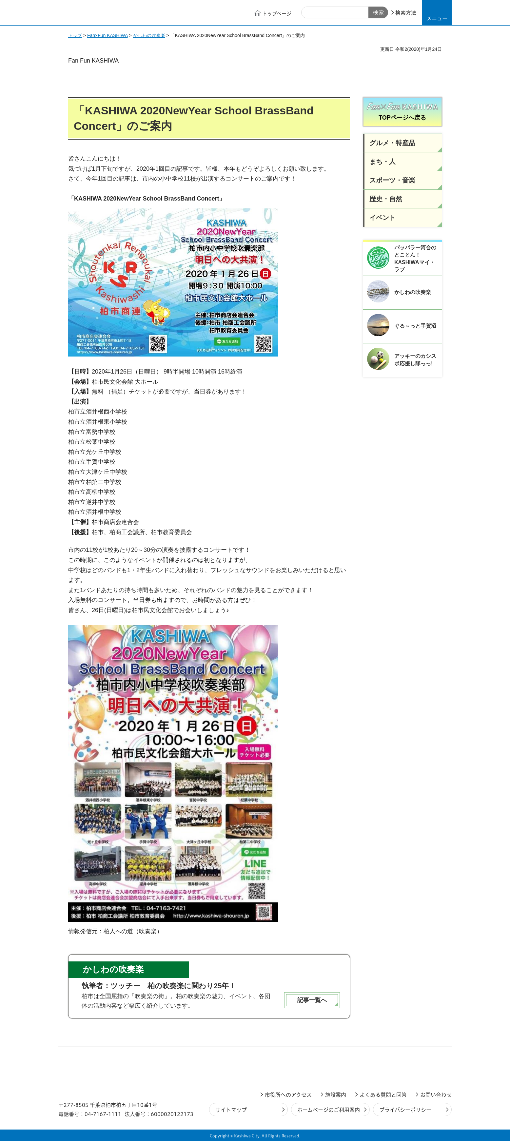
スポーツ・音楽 (392, 180)
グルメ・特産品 (392, 142)
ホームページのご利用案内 (328, 1109)
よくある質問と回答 (383, 1094)
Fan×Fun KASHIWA (107, 35)
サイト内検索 (308, 13)
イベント (382, 217)
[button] (437, 12)
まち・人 (382, 161)
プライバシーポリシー (405, 1109)
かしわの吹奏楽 (149, 35)
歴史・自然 (385, 199)
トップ (75, 35)
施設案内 (335, 1094)
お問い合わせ (436, 1094)
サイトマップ (231, 1109)
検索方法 (405, 12)
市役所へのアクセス (288, 1094)
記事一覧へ (312, 1000)
